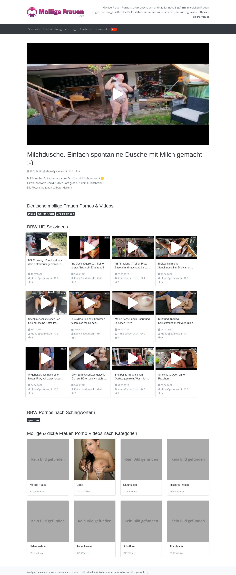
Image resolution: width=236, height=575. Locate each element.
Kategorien (61, 29)
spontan (33, 417)
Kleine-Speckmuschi (56, 171)
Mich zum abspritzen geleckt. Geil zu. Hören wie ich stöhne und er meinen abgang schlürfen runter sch (94, 373)
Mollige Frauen (38, 481)
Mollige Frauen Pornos (117, 7)
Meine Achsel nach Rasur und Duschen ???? (140, 317)
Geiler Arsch (46, 213)
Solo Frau (129, 543)
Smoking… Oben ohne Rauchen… (183, 373)
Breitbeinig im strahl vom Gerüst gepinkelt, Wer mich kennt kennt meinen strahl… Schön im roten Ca (139, 373)
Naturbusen (130, 481)
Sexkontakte (106, 29)
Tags (74, 29)
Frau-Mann (176, 543)
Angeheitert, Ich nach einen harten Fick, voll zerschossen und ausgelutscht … (47, 373)
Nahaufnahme (38, 543)
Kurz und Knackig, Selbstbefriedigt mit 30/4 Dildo (187, 317)
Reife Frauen (84, 543)
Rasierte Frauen (179, 481)
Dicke (31, 213)
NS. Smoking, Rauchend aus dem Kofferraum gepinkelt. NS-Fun (48, 262)
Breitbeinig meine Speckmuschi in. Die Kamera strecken (187, 262)
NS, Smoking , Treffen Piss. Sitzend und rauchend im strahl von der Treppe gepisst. (141, 262)
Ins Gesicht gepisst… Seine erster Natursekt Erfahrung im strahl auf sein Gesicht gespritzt (94, 262)
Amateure (86, 29)
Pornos (47, 29)
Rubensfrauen (165, 12)
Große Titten (65, 213)
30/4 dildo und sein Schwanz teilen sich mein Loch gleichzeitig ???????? (93, 318)
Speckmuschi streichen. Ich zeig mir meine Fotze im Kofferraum (46, 318)
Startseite (34, 29)
